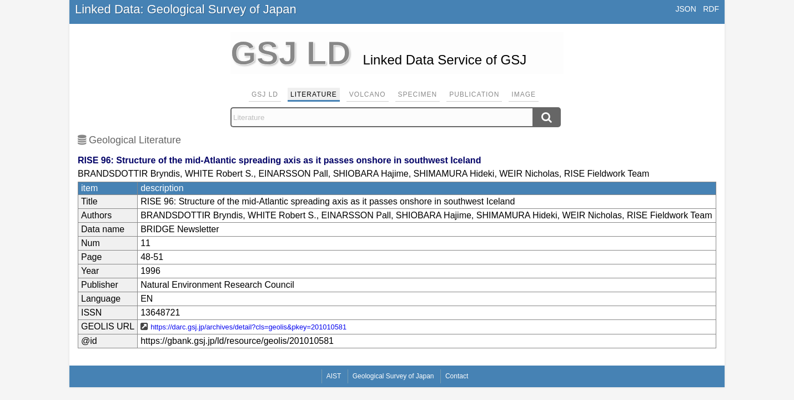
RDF (711, 8)
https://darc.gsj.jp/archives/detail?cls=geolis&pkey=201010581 (248, 327)
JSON (685, 8)
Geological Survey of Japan (393, 376)
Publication (474, 94)
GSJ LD (265, 94)
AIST (333, 376)
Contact (456, 376)
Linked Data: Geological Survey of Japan (186, 9)
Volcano (367, 94)
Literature (313, 94)
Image (523, 94)
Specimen (418, 94)
